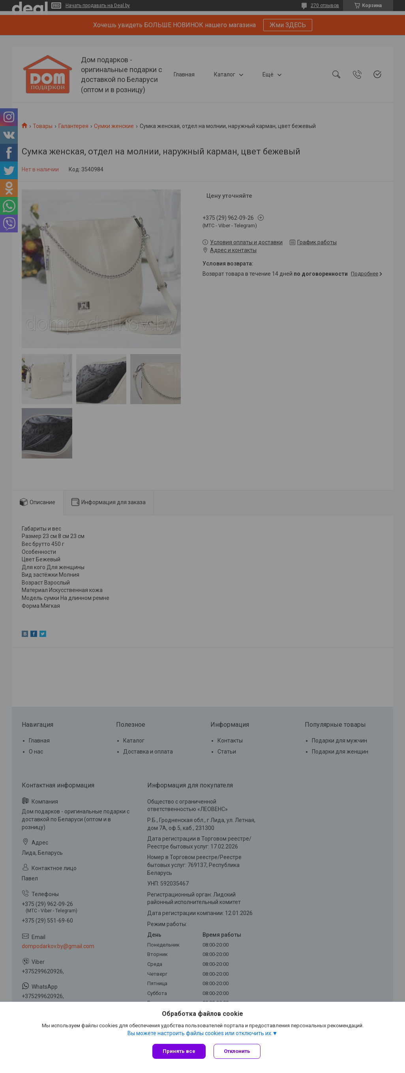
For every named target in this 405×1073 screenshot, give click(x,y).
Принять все (179, 1051)
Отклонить (237, 1051)
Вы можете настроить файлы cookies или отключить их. (200, 1033)
